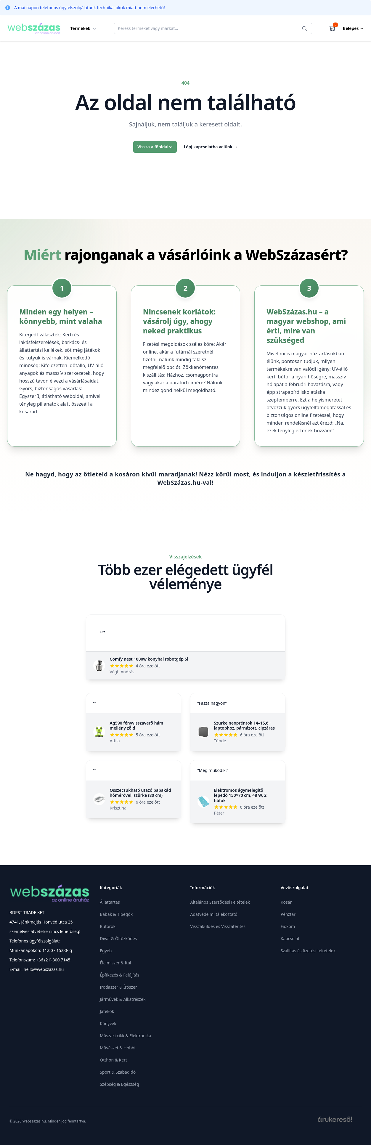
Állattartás (110, 902)
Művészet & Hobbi (117, 1048)
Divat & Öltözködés (118, 938)
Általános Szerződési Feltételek (220, 902)
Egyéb (106, 950)
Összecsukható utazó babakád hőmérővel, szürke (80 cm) (140, 792)
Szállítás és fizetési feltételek (308, 950)
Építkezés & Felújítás (119, 975)
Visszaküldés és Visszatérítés (218, 926)
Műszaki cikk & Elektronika (125, 1035)
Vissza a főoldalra (154, 147)
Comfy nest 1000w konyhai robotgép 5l (149, 659)
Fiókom (288, 926)
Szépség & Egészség (119, 1084)
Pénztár (288, 914)
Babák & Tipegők (116, 914)
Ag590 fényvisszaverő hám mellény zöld (136, 725)
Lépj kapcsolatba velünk (211, 147)
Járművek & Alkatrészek (122, 999)
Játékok (107, 1011)
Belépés (353, 28)
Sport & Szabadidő (118, 1072)
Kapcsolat (290, 938)
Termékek (84, 28)
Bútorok (107, 926)
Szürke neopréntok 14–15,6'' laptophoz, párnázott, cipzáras (244, 725)
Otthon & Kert (113, 1060)
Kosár (286, 902)
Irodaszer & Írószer (118, 987)
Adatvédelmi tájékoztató (213, 914)
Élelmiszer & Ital (115, 963)
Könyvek (108, 1023)
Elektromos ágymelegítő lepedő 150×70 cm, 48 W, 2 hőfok (240, 795)
